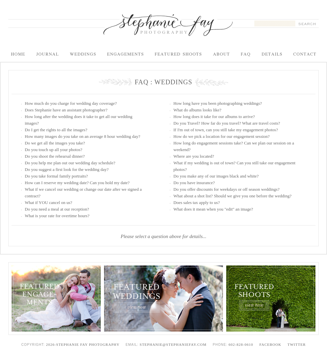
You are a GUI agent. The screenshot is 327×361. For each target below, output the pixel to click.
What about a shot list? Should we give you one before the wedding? (232, 195)
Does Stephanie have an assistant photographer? (66, 109)
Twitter (296, 344)
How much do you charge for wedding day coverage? (71, 103)
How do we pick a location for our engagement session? (221, 136)
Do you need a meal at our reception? (57, 209)
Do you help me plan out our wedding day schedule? (70, 162)
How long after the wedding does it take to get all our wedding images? (78, 120)
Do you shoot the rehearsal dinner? (55, 156)
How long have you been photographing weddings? (217, 103)
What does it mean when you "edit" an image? (213, 209)
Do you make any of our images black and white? (216, 176)
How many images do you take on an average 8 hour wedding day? (82, 136)
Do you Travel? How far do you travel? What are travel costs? (226, 123)
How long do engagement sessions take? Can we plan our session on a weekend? (233, 146)
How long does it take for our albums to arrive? (214, 116)
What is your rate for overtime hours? (57, 215)
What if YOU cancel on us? (48, 202)
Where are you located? (193, 156)
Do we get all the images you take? (55, 142)
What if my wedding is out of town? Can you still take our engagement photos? (234, 166)
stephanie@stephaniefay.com (173, 344)
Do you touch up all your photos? (53, 149)
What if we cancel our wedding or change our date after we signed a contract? (83, 192)
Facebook (270, 344)
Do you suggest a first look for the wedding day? (67, 169)
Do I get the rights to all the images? (56, 129)
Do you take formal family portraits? (56, 176)
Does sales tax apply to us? (196, 202)
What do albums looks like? (197, 109)
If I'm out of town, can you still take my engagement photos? (225, 129)
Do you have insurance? (194, 182)
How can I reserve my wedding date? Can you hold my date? (77, 182)
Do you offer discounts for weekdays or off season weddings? (226, 189)
